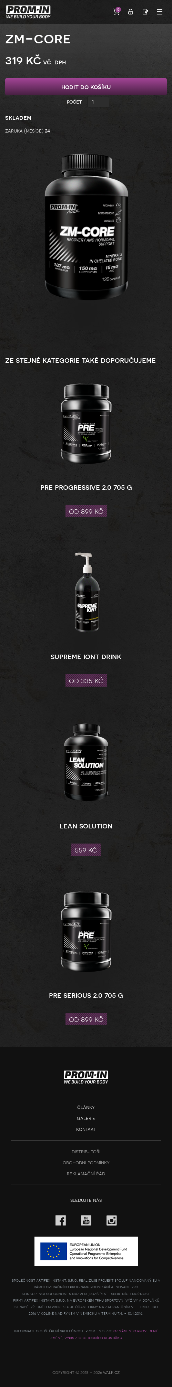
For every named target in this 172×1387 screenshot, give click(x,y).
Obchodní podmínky (86, 1162)
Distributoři (86, 1151)
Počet (74, 102)
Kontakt (86, 1129)
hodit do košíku (86, 87)
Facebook (60, 1220)
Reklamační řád (86, 1173)
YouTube (86, 1220)
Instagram (112, 1220)
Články (86, 1107)
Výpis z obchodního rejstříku (93, 1337)
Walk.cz (111, 1372)
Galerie (86, 1118)
